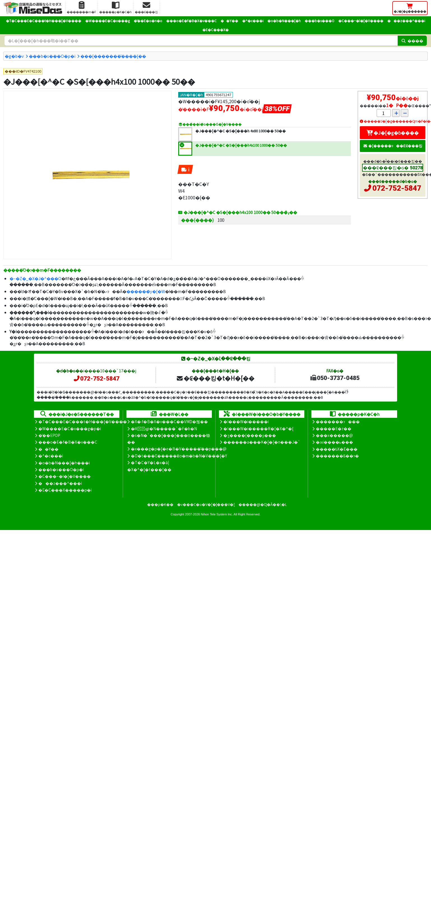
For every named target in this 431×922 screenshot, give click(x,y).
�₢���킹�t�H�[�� (215, 378)
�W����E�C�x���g (107, 20)
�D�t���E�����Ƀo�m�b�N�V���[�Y (179, 455)
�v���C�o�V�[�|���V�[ (206, 504)
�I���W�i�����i (246, 421)
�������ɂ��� (338, 421)
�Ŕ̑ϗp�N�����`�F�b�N (164, 428)
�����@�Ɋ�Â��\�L (262, 504)
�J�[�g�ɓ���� (393, 132)
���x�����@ (334, 435)
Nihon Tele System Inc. (217, 514)
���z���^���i (406, 20)
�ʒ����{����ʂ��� (249, 435)
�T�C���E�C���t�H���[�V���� (43, 20)
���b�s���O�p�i (52, 56)
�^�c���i (252, 20)
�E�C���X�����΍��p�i (65, 490)
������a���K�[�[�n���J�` (261, 442)
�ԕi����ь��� (334, 442)
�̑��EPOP (49, 435)
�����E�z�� (333, 428)
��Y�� (229, 20)
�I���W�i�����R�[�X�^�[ (258, 428)
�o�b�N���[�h (284, 20)
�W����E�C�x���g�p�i (69, 428)
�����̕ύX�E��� (337, 449)
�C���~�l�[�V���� (360, 20)
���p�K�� (160, 504)
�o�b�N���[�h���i (64, 462)
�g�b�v (14, 56)
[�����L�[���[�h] (201, 41)
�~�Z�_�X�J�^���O (35, 278)
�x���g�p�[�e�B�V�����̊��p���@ (178, 448)
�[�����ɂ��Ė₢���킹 (392, 145)
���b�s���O (319, 20)
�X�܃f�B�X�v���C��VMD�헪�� (169, 421)
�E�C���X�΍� (215, 29)
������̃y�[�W (145, 291)
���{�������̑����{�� (113, 56)
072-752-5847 (396, 188)
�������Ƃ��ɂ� (337, 455)
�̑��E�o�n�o (148, 20)
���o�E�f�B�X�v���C (191, 20)
